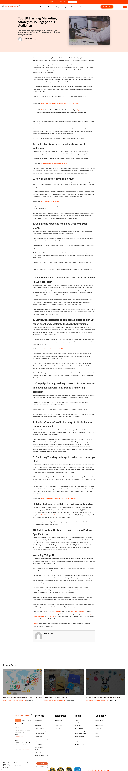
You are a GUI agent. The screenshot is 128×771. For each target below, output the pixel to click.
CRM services (52, 616)
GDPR (23, 770)
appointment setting (86, 614)
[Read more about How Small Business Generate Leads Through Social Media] (22, 679)
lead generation (57, 611)
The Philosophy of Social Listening (56, 695)
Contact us (36, 623)
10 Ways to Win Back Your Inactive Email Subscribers (105, 695)
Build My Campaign (72, 1)
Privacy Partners (18, 770)
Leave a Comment (7, 700)
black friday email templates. (49, 514)
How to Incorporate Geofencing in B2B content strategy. (57, 163)
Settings (41, 766)
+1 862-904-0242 (19, 736)
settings (9, 766)
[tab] (18, 720)
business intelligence (39, 616)
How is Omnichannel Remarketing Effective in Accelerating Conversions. (62, 103)
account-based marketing (79, 611)
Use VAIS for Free (107, 7)
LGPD (31, 770)
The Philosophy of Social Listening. (51, 201)
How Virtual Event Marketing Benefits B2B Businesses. (57, 349)
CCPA (28, 770)
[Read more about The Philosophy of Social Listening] (64, 679)
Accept (41, 763)
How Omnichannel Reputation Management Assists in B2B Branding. (61, 498)
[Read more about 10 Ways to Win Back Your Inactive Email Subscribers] (105, 679)
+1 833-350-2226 (25, 749)
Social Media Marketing (19, 700)
